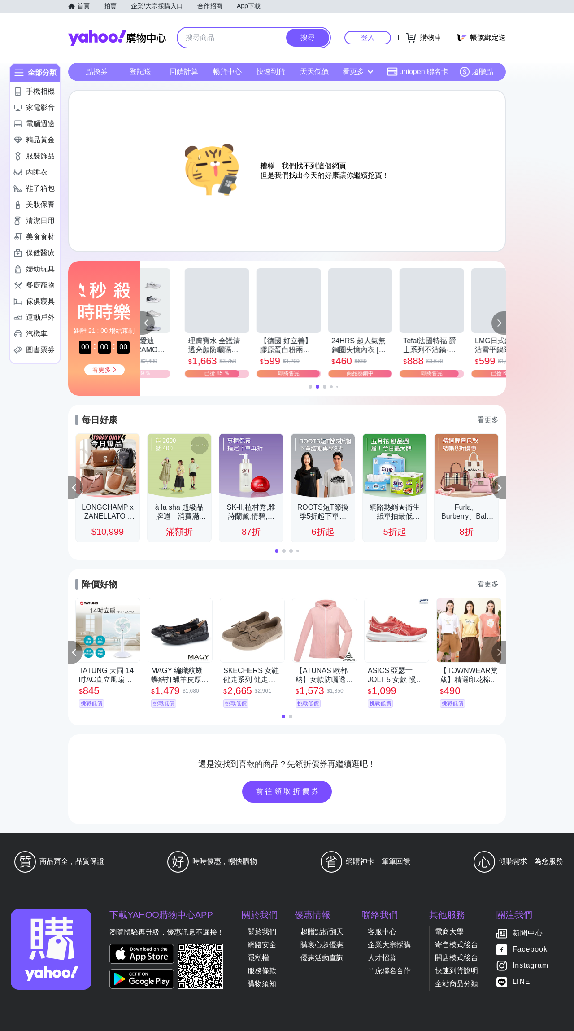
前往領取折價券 (288, 791)
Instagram (530, 965)
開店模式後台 (456, 957)
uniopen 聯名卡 (417, 71)
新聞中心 (528, 933)
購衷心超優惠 (322, 944)
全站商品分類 (456, 983)
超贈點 (476, 71)
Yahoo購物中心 (117, 37)
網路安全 (262, 944)
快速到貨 (271, 71)
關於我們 (262, 931)
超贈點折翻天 (322, 931)
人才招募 (382, 957)
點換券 (97, 71)
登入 (367, 37)
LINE (522, 981)
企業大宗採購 (389, 944)
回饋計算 (184, 71)
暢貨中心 (227, 71)
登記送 (140, 71)
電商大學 (449, 931)
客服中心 (382, 931)
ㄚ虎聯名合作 (389, 970)
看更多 (358, 71)
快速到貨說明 (456, 970)
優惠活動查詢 (322, 957)
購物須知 (262, 983)
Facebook (530, 949)
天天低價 (314, 71)
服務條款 (262, 970)
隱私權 (258, 957)
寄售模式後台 (456, 944)
